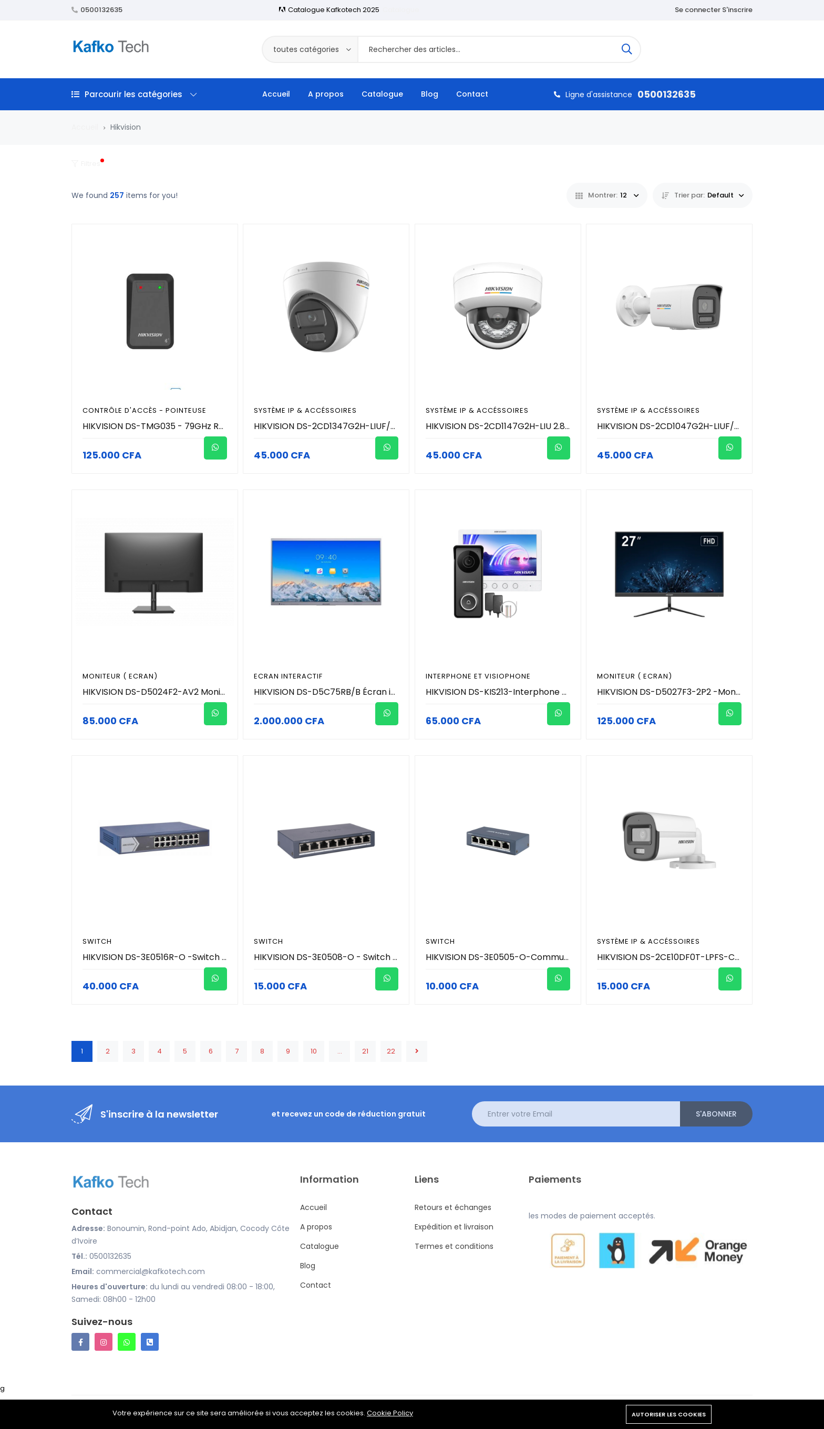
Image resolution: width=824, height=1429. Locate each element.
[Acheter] (215, 448)
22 (391, 1051)
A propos (326, 94)
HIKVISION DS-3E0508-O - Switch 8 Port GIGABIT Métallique (376, 957)
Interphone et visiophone (478, 676)
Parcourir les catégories (134, 94)
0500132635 (101, 10)
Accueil (276, 94)
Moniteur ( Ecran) (120, 676)
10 (314, 1051)
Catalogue (401, 10)
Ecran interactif (288, 676)
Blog (429, 94)
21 (365, 1051)
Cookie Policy (390, 1413)
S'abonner (716, 1114)
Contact (472, 94)
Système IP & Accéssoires (305, 410)
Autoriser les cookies (669, 1414)
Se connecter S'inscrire (714, 10)
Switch (97, 941)
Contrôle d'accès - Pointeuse (145, 410)
